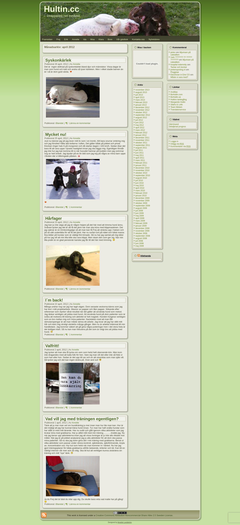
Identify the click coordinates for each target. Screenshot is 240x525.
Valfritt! (52, 346)
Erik (66, 39)
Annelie (75, 39)
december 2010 (142, 168)
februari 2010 (141, 193)
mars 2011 (140, 160)
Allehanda (145, 256)
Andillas (174, 92)
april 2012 (140, 127)
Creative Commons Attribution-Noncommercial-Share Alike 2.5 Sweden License (134, 515)
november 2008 (142, 231)
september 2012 (143, 115)
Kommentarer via (181, 146)
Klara (101, 39)
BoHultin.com (176, 94)
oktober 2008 (141, 233)
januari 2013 (141, 105)
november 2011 (142, 140)
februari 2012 (141, 132)
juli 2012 (139, 120)
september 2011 (143, 145)
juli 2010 (139, 180)
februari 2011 (141, 163)
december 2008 (142, 228)
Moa (92, 39)
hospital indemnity (179, 64)
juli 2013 (139, 95)
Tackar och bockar (179, 67)
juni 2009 (140, 213)
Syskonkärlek (58, 60)
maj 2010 (140, 185)
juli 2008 (139, 241)
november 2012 (142, 110)
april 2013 (140, 97)
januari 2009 (141, 226)
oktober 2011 (141, 143)
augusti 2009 (141, 208)
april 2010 (140, 188)
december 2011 (142, 137)
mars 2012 (140, 130)
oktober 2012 (141, 112)
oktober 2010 (141, 173)
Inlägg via (177, 144)
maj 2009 (140, 216)
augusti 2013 (141, 92)
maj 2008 (140, 246)
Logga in (174, 141)
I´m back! (54, 300)
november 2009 (142, 200)
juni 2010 (140, 183)
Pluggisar (175, 72)
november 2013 (142, 90)
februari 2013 (141, 102)
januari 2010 (141, 195)
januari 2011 (141, 165)
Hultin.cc (61, 9)
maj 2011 (140, 155)
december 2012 (142, 107)
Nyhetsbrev (154, 39)
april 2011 (140, 158)
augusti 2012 (141, 117)
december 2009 (142, 198)
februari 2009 (141, 223)
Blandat (59, 123)
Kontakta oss (138, 39)
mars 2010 (140, 190)
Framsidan (47, 39)
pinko (173, 52)
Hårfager (53, 218)
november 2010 (142, 170)
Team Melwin (176, 107)
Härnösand (174, 124)
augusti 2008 (141, 238)
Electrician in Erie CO (180, 75)
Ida (84, 39)
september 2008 (143, 236)
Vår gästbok (122, 39)
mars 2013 (140, 100)
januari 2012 (141, 135)
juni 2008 (140, 243)
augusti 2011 (141, 148)
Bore (110, 39)
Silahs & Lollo (177, 104)
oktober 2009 (141, 203)
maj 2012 (140, 125)
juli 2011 (139, 150)
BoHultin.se (176, 97)
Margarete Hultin (178, 102)
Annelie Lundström (124, 522)
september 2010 (143, 175)
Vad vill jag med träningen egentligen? (82, 419)
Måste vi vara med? (179, 77)
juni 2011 (140, 153)
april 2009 (140, 218)
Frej (58, 39)
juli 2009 (139, 211)
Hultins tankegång (179, 99)
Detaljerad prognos (177, 126)
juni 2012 (140, 122)
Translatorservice (178, 109)
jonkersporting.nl (178, 70)
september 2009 (143, 205)
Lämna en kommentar (79, 123)
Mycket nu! (55, 134)
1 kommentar (75, 207)
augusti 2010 (141, 178)
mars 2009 (140, 221)
